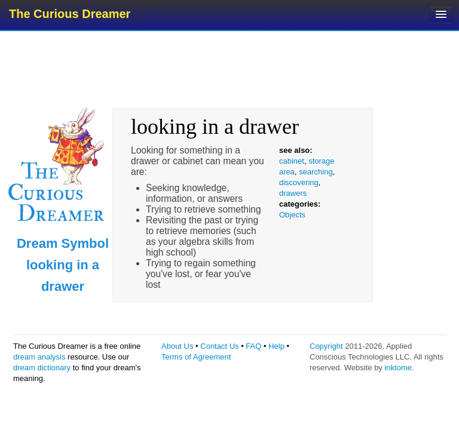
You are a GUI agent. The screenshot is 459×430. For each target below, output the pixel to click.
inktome (398, 367)
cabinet (291, 160)
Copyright (326, 346)
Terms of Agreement (196, 356)
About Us (177, 346)
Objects (292, 214)
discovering (299, 182)
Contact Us (219, 346)
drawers (293, 193)
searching (315, 171)
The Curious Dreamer (69, 13)
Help (276, 346)
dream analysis (39, 356)
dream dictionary (42, 367)
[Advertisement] (230, 69)
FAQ (253, 346)
